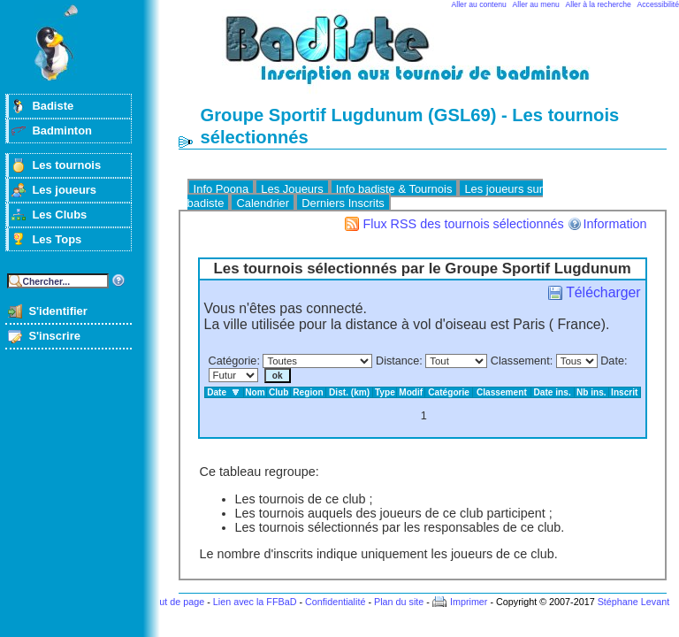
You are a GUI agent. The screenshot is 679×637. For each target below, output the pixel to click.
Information (615, 224)
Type (385, 392)
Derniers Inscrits (343, 203)
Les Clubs (59, 214)
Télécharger (603, 292)
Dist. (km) (349, 392)
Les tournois (66, 165)
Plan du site (398, 601)
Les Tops (56, 239)
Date (612, 361)
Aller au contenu (479, 4)
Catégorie (233, 361)
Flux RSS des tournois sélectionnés (462, 224)
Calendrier (262, 203)
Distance (397, 361)
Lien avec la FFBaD (255, 601)
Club (279, 392)
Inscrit (624, 392)
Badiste (52, 105)
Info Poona (221, 189)
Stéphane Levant (634, 601)
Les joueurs (64, 189)
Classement (520, 361)
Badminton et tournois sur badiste (429, 58)
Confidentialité (335, 601)
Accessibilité (658, 4)
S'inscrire (54, 335)
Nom (255, 392)
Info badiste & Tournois (394, 189)
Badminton (62, 130)
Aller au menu (536, 4)
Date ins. (552, 392)
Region (308, 392)
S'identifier (57, 311)
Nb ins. (591, 392)
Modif (411, 392)
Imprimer (469, 601)
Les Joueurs (292, 189)
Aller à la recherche (598, 4)
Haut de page (175, 601)
